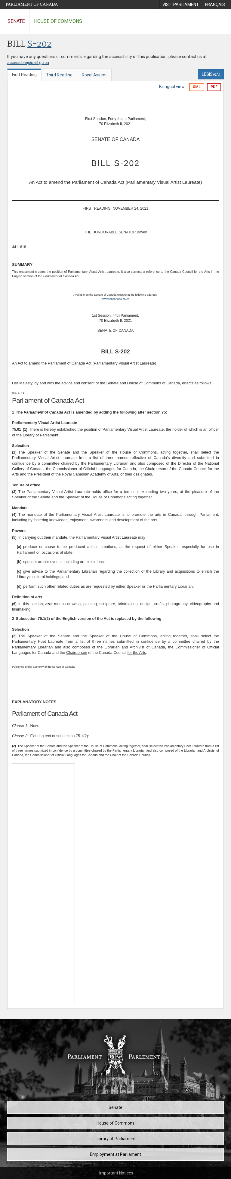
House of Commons (58, 21)
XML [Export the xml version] (197, 87)
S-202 (39, 44)
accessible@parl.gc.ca (28, 62)
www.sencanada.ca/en (116, 298)
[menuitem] (180, 4)
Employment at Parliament (115, 1154)
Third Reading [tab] (59, 74)
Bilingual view (172, 86)
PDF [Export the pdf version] (214, 87)
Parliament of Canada (32, 4)
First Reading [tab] (24, 74)
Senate (16, 21)
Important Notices (116, 1173)
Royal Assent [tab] (94, 74)
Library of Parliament (116, 1138)
